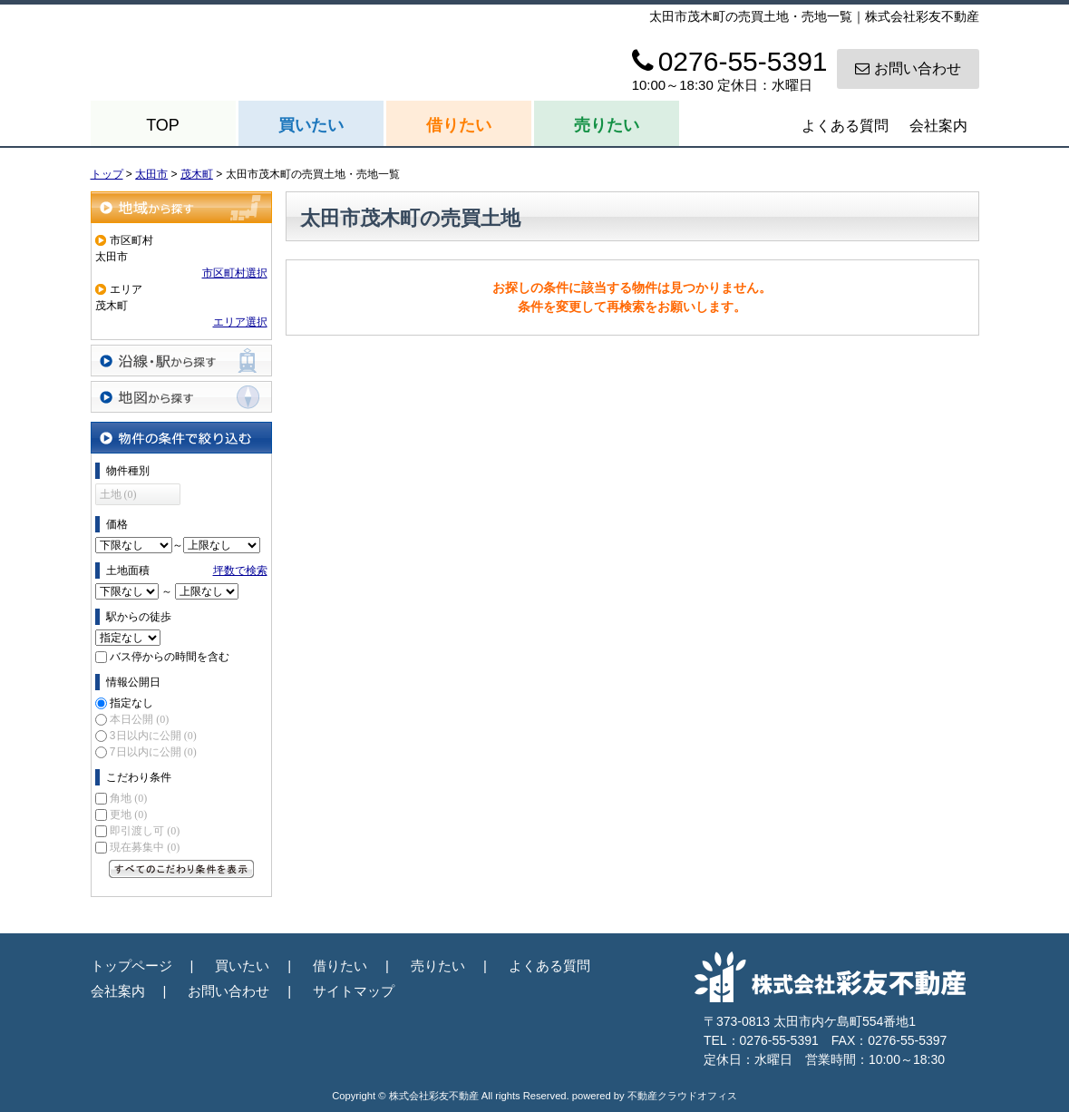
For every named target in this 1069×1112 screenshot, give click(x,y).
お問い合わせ (908, 68)
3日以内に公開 (153, 735)
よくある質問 (845, 125)
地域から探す (181, 207)
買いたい (311, 125)
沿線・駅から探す (181, 360)
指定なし (131, 703)
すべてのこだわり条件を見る (181, 869)
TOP (163, 125)
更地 (128, 814)
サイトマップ (353, 991)
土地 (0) (118, 494)
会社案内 (938, 125)
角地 (128, 798)
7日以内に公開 (153, 752)
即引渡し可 (145, 830)
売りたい (606, 125)
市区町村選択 (234, 273)
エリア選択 (240, 322)
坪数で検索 (240, 570)
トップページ (131, 965)
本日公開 (139, 719)
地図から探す (181, 397)
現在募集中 (145, 847)
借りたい (458, 125)
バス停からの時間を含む (169, 656)
